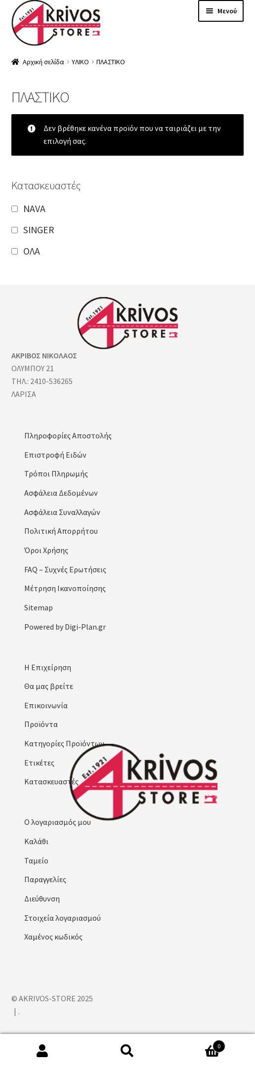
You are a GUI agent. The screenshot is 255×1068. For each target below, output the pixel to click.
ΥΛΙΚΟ (80, 61)
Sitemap (38, 607)
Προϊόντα (41, 724)
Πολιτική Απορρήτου (61, 531)
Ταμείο (36, 860)
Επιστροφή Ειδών (55, 455)
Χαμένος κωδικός (53, 936)
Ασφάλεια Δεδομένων (61, 493)
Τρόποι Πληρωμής (56, 473)
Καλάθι (36, 841)
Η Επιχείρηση (47, 667)
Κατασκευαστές (51, 781)
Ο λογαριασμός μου (57, 822)
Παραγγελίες (45, 879)
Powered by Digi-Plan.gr (65, 627)
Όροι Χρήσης (46, 550)
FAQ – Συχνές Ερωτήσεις (65, 569)
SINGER (38, 229)
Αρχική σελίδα (43, 61)
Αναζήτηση (127, 1051)
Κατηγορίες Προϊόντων (64, 743)
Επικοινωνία (46, 705)
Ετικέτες (39, 763)
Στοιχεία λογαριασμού (62, 918)
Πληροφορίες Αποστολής (68, 435)
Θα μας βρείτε (48, 686)
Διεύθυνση (42, 898)
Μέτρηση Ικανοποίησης (65, 588)
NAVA (34, 208)
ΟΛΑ (31, 251)
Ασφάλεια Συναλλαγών (62, 512)
